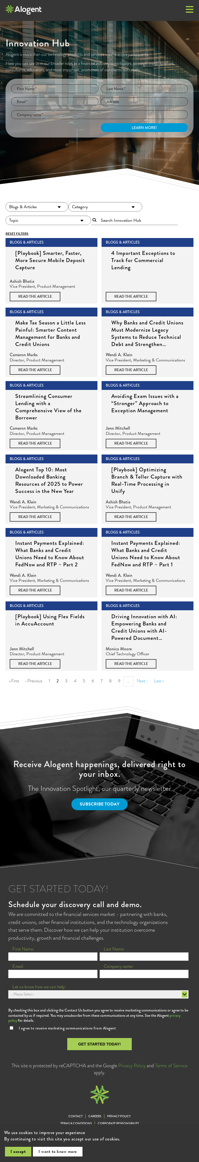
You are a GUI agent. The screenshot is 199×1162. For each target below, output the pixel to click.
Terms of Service (171, 1065)
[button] (189, 10)
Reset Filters (17, 233)
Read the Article (35, 296)
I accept (18, 1151)
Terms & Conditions (76, 1123)
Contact (75, 1116)
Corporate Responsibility (118, 1123)
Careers (94, 1116)
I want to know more (57, 1151)
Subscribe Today (99, 804)
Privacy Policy (132, 1065)
